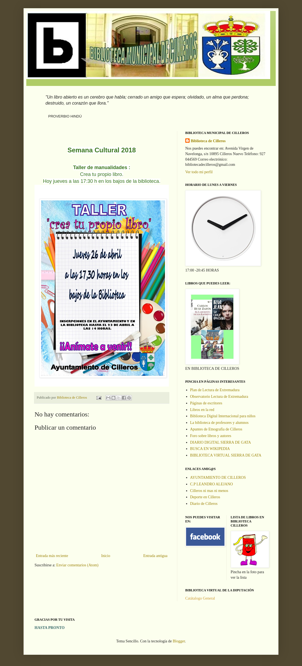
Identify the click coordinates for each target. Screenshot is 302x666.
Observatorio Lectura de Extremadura (219, 396)
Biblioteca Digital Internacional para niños (223, 416)
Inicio (105, 556)
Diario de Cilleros (204, 504)
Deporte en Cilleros (205, 497)
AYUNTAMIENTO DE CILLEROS (218, 477)
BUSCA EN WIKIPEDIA (210, 449)
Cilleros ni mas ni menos (209, 491)
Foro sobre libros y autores (210, 436)
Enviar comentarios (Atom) (77, 565)
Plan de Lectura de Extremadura (215, 390)
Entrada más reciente (52, 556)
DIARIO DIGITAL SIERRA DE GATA (220, 442)
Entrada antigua (155, 556)
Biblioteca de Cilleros (208, 141)
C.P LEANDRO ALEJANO (211, 484)
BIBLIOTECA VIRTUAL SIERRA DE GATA (225, 455)
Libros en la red (202, 410)
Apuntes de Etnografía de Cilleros (216, 429)
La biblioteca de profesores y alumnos (219, 423)
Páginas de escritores (206, 403)
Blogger (179, 641)
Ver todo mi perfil (199, 172)
